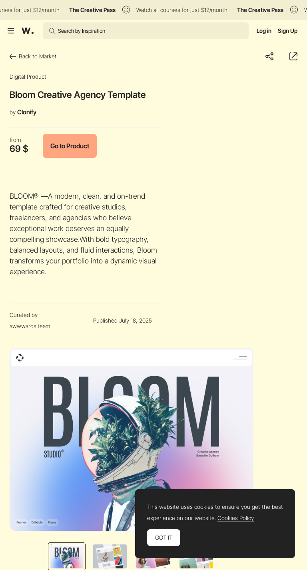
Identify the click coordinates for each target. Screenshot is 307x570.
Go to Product (69, 146)
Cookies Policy (235, 518)
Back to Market (33, 56)
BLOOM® (24, 196)
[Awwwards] (28, 31)
